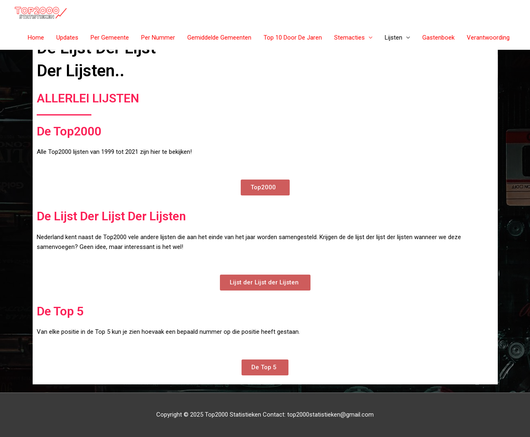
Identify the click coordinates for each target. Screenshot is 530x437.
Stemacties (349, 37)
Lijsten (393, 37)
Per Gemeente (110, 37)
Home (36, 37)
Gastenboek (438, 37)
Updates (67, 37)
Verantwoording (488, 37)
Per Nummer (158, 37)
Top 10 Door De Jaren (293, 37)
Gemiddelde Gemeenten (219, 37)
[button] (265, 187)
